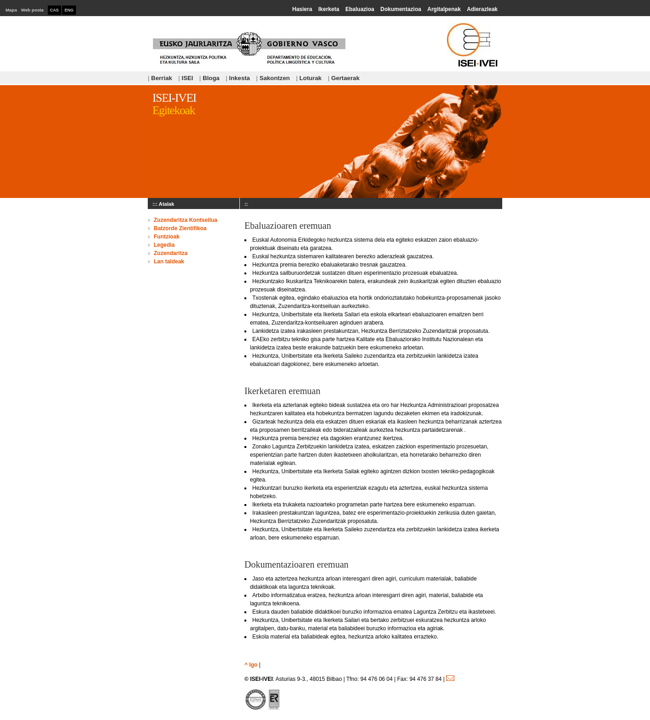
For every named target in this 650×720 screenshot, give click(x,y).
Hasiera (302, 9)
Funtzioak (167, 236)
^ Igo (250, 665)
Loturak (309, 78)
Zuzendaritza (170, 253)
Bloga (209, 78)
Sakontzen (273, 78)
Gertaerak (344, 78)
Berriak (160, 78)
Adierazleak (482, 9)
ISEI (185, 78)
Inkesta (238, 78)
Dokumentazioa (400, 9)
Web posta (32, 9)
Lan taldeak (169, 261)
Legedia (164, 245)
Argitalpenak (444, 9)
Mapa (11, 9)
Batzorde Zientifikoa (180, 228)
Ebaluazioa (359, 9)
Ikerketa (328, 9)
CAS (54, 10)
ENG (69, 10)
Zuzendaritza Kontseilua (185, 220)
